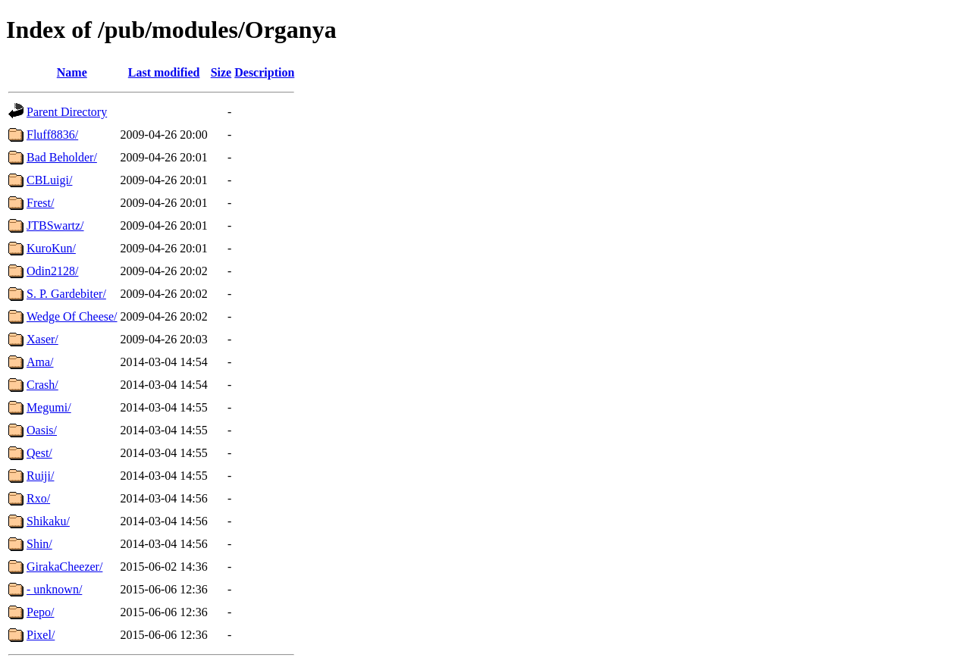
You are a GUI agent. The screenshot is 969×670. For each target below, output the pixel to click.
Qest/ (39, 452)
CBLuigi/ (49, 180)
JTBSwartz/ (55, 225)
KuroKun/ (51, 248)
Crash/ (42, 384)
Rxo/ (38, 498)
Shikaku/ (48, 521)
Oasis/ (42, 430)
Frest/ (40, 202)
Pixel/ (41, 634)
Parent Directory (67, 111)
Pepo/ (40, 612)
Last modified (164, 72)
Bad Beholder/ (62, 157)
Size (221, 72)
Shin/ (39, 543)
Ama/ (40, 361)
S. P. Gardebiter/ (66, 293)
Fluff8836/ (52, 134)
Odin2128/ (52, 271)
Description (264, 72)
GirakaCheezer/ (64, 566)
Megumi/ (49, 407)
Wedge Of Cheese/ (72, 316)
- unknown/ (54, 589)
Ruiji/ (40, 475)
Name (72, 72)
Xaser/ (42, 339)
